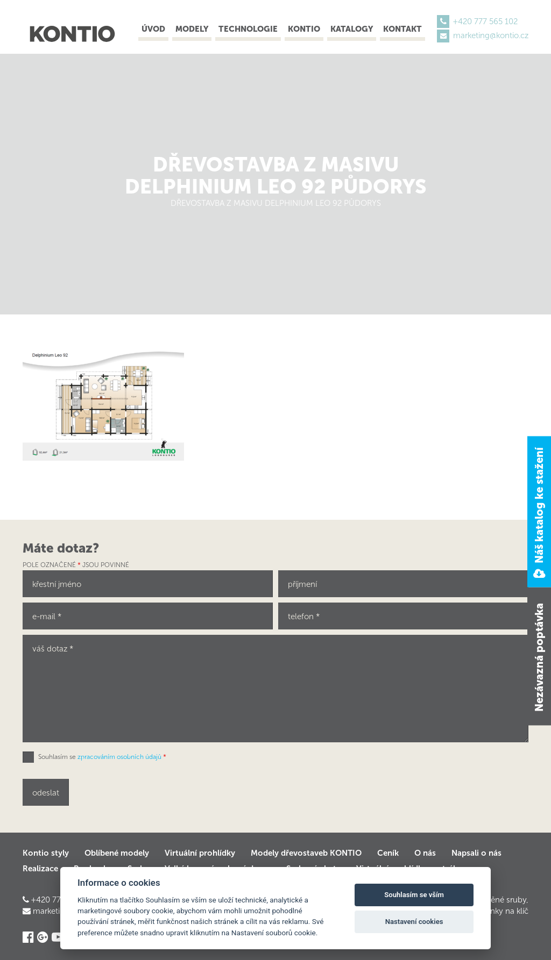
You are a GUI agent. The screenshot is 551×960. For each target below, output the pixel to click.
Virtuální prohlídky (200, 853)
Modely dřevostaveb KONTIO (306, 853)
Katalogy (351, 29)
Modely (191, 29)
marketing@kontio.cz (490, 35)
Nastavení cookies (414, 922)
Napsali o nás (476, 853)
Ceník (388, 853)
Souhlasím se (102, 757)
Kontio (304, 29)
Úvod (153, 29)
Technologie (248, 29)
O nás (425, 853)
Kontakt (402, 29)
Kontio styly (46, 853)
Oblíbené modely (116, 853)
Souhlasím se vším (414, 895)
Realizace (40, 868)
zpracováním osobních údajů (119, 757)
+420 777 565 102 (485, 21)
